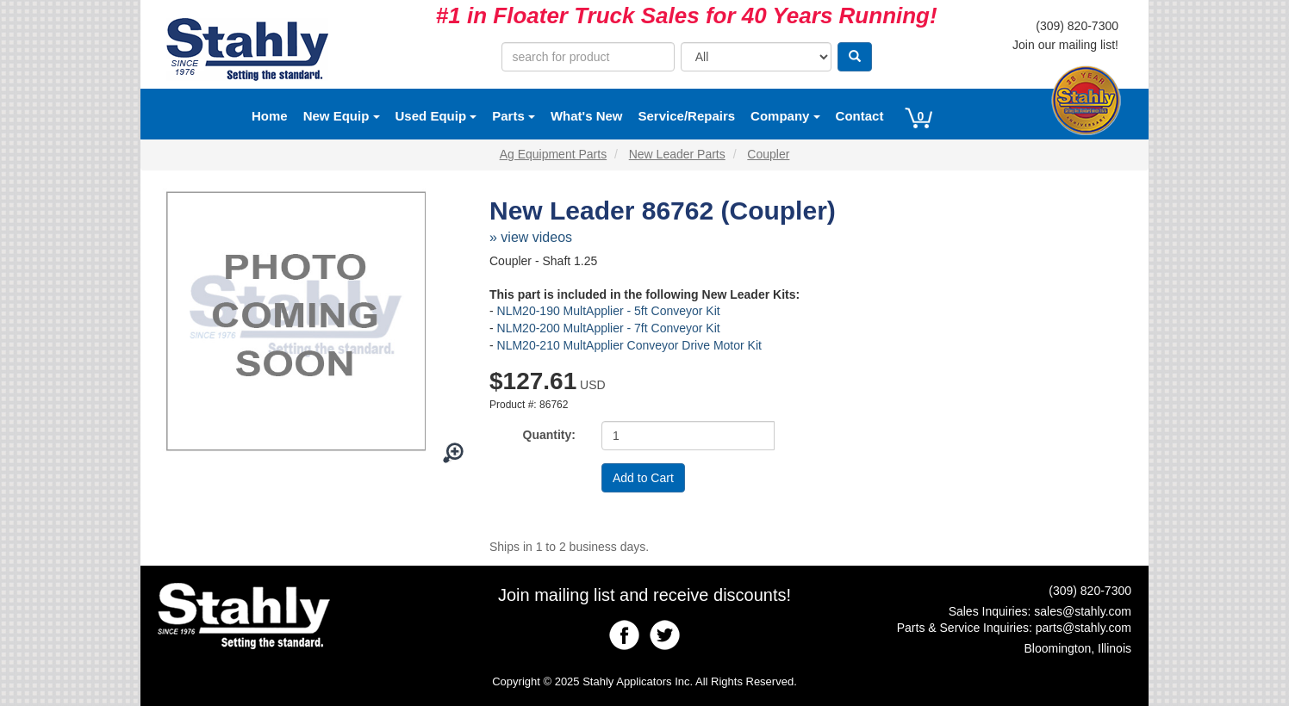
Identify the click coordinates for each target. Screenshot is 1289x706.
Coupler (768, 154)
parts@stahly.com (1083, 628)
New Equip (341, 115)
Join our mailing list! (1065, 45)
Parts (513, 115)
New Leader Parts (677, 154)
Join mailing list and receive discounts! (644, 594)
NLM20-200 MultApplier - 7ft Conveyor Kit (608, 328)
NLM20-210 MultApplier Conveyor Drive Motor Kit (629, 345)
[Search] (855, 56)
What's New (587, 115)
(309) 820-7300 (1077, 26)
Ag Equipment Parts (553, 154)
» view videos (530, 237)
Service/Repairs (687, 115)
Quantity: (549, 435)
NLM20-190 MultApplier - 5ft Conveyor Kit (608, 311)
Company (785, 115)
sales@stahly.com (1082, 611)
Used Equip (436, 115)
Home (270, 115)
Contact (860, 115)
